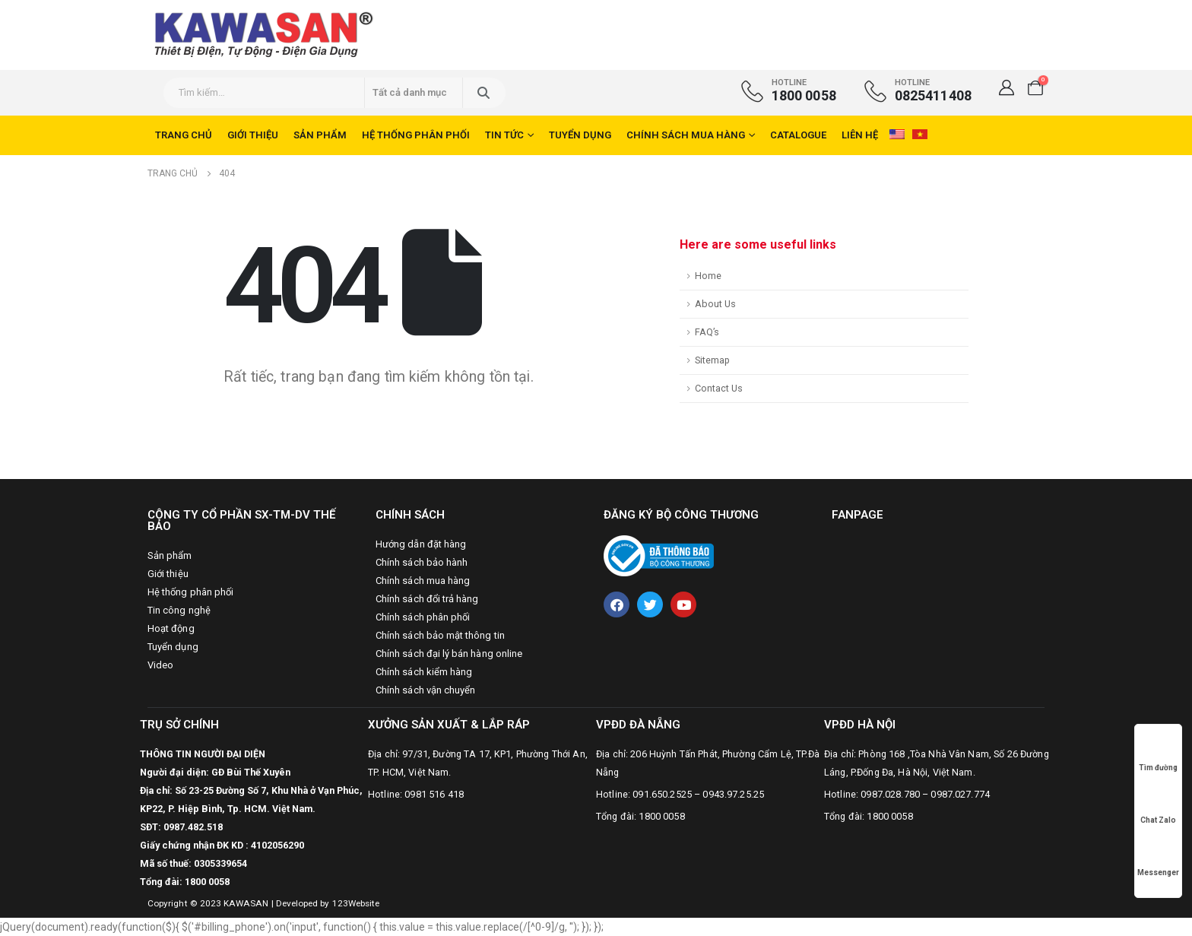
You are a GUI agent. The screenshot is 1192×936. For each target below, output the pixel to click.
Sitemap (712, 360)
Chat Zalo (1158, 805)
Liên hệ (860, 135)
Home (708, 275)
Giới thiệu (252, 135)
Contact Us (719, 388)
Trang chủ (183, 135)
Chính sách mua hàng (685, 135)
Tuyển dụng (580, 135)
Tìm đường (1158, 753)
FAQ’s (707, 332)
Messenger (1158, 858)
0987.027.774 (960, 794)
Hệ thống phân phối (416, 135)
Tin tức (504, 135)
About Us (715, 303)
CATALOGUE (798, 135)
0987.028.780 (890, 794)
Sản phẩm (320, 135)
